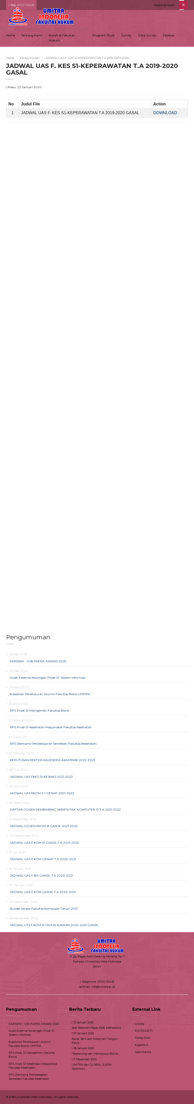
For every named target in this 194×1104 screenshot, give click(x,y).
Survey (126, 35)
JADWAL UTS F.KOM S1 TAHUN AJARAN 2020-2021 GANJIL (54, 925)
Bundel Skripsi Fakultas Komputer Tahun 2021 (44, 908)
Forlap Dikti (142, 1038)
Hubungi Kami (164, 5)
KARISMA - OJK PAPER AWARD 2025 (38, 661)
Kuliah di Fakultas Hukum (62, 37)
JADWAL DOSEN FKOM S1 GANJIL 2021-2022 (44, 826)
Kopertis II (141, 1045)
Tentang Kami (31, 35)
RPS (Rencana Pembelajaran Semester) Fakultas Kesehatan (53, 743)
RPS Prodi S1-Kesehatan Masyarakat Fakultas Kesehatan (51, 727)
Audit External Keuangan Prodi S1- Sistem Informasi (47, 677)
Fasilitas (168, 35)
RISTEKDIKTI (143, 1030)
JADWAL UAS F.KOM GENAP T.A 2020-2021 (43, 859)
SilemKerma (143, 1052)
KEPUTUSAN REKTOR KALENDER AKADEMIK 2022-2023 (52, 760)
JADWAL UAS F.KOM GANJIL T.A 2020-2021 (43, 892)
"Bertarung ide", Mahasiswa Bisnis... (95, 1053)
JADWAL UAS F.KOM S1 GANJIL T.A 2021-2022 (44, 842)
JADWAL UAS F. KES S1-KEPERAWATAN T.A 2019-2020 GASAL (88, 58)
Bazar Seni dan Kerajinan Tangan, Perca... (95, 1041)
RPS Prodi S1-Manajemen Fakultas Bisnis (39, 710)
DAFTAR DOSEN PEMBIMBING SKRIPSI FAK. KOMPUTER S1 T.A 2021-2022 (65, 809)
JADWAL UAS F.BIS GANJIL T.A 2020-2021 (41, 875)
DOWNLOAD (165, 113)
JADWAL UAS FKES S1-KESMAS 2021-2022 (41, 777)
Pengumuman (30, 58)
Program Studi (103, 35)
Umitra (139, 1024)
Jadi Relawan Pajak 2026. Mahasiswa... (97, 1027)
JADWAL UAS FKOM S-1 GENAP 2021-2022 (42, 793)
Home (10, 35)
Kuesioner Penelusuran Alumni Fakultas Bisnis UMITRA (50, 694)
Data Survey (147, 35)
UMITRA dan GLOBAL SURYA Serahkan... (92, 1066)
